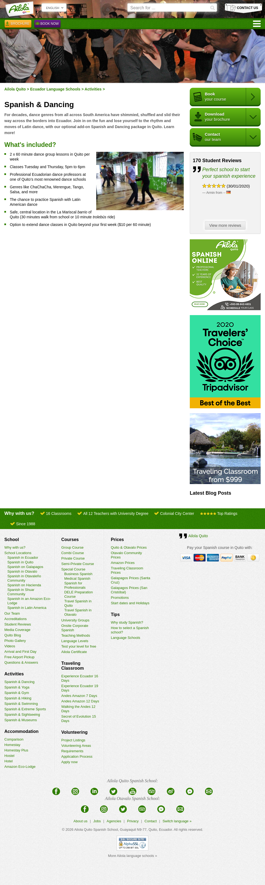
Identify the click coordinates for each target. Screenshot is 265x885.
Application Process (76, 756)
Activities (93, 89)
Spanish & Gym (16, 693)
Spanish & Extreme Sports (25, 709)
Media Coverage (17, 630)
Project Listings (73, 740)
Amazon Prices (122, 563)
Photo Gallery (15, 641)
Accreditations (15, 619)
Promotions (120, 598)
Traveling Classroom (72, 665)
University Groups (75, 620)
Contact (150, 821)
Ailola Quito (15, 89)
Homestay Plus (16, 750)
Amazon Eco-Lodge (19, 767)
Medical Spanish (77, 578)
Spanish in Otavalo (22, 571)
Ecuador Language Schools (55, 89)
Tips (115, 614)
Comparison (13, 739)
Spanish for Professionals (75, 585)
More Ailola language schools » (132, 856)
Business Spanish (78, 574)
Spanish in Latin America (26, 608)
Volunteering (74, 732)
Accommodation (21, 731)
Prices (117, 539)
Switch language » (176, 821)
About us (81, 821)
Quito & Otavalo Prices (129, 547)
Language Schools (125, 638)
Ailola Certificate (74, 652)
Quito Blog (12, 635)
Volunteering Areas (76, 746)
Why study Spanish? (127, 622)
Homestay (12, 745)
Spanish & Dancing (19, 682)
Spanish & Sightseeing (22, 714)
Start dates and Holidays (130, 603)
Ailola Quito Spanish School (96, 829)
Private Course (73, 558)
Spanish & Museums (20, 720)
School (11, 539)
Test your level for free (78, 646)
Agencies (114, 821)
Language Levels (74, 641)
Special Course (73, 569)
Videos (9, 646)
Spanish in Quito (20, 562)
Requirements (72, 751)
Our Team (12, 613)
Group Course (72, 547)
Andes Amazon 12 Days (80, 701)
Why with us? (14, 547)
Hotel (8, 761)
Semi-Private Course (77, 564)
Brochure (18, 24)
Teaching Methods (75, 635)
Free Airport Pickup (19, 657)
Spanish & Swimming (21, 704)
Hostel (9, 756)
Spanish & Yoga (16, 687)
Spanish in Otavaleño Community (24, 578)
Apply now (69, 762)
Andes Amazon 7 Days (79, 696)
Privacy (133, 821)
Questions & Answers (21, 662)
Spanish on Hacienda (24, 585)
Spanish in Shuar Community (20, 592)
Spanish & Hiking (17, 698)
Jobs (97, 821)
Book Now (47, 24)
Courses (70, 539)
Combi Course (72, 553)
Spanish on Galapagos (25, 567)
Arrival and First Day (20, 652)
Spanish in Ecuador (22, 557)
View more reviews (226, 225)
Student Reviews (17, 624)
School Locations (17, 553)
